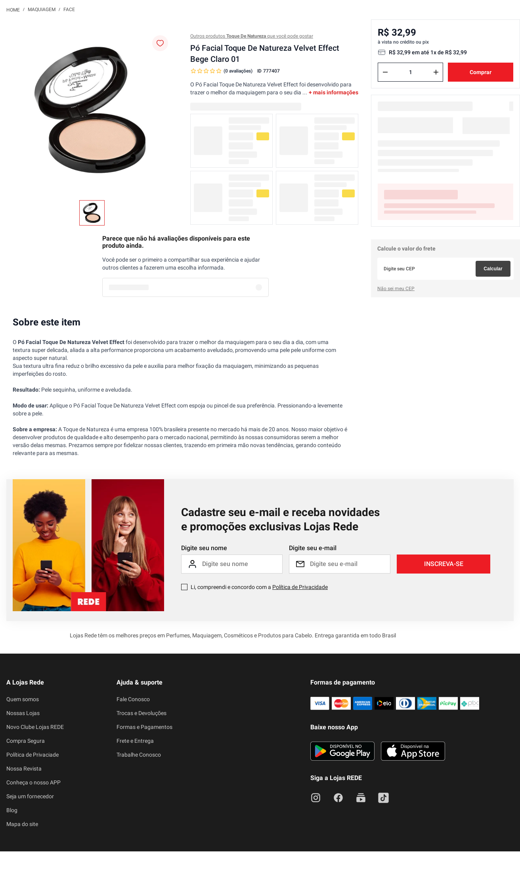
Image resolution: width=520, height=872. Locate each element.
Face (69, 9)
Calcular (493, 243)
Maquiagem (41, 9)
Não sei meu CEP (396, 263)
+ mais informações (333, 92)
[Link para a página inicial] (13, 9)
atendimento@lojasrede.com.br (114, 816)
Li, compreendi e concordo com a (259, 512)
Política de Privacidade (300, 512)
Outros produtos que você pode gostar (251, 36)
